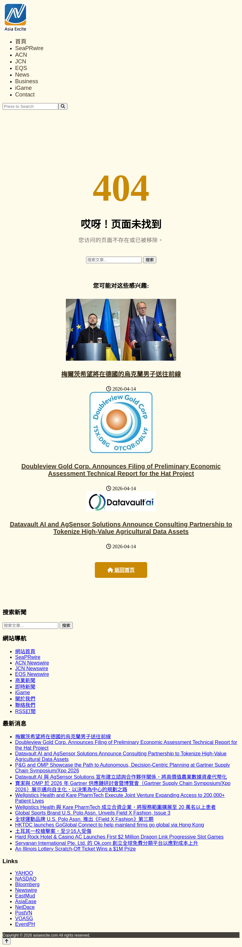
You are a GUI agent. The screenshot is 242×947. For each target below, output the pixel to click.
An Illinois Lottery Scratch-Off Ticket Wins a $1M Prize (75, 848)
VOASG (24, 918)
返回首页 (121, 570)
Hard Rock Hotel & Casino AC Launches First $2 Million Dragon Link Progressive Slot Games (119, 837)
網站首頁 (25, 651)
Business (26, 81)
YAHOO (24, 873)
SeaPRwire (29, 48)
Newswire (26, 890)
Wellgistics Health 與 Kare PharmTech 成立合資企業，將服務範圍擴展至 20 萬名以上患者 (115, 807)
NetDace (25, 907)
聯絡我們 (25, 705)
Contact (25, 94)
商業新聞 (25, 680)
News (22, 75)
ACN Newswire (32, 662)
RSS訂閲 (25, 711)
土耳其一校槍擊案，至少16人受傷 (53, 831)
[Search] (62, 106)
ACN (21, 55)
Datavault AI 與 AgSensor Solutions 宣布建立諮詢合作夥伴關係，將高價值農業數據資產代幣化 (121, 777)
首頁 (20, 41)
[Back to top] (7, 941)
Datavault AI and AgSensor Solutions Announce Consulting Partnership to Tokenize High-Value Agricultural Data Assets (121, 528)
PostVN (23, 912)
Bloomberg (27, 884)
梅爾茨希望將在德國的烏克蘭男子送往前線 (121, 374)
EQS (21, 68)
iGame (23, 88)
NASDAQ (26, 878)
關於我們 (25, 698)
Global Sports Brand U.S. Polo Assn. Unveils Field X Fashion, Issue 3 (92, 813)
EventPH (25, 924)
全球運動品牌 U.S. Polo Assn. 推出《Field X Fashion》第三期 (84, 819)
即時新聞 (25, 686)
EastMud (25, 895)
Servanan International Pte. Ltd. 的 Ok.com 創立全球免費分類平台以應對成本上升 (107, 843)
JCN (20, 61)
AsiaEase (26, 901)
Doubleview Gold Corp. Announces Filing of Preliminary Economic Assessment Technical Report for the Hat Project (121, 470)
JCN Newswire (31, 668)
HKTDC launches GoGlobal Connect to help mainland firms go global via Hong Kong (109, 825)
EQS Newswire (32, 674)
